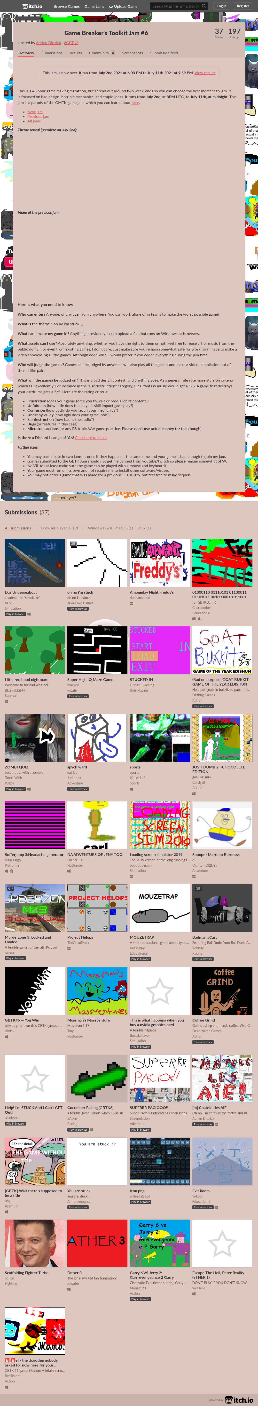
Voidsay (198, 948)
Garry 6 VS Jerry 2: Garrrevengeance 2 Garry (152, 1274)
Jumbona (74, 778)
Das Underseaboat (21, 592)
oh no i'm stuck (80, 592)
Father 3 (74, 1272)
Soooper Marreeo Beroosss (216, 854)
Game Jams (96, 6)
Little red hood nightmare (26, 679)
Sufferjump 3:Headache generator (34, 854)
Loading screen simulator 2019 (156, 854)
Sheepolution (140, 1118)
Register (243, 6)
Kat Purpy (137, 948)
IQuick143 (137, 778)
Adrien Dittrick (48, 42)
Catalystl (198, 782)
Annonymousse (78, 1201)
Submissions (52, 52)
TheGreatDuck (78, 943)
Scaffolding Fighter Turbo (26, 1272)
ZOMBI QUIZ (17, 767)
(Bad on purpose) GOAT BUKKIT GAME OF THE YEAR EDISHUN (220, 681)
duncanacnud (140, 598)
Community (99, 52)
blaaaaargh (13, 860)
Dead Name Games (206, 1031)
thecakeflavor (140, 1035)
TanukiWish (13, 778)
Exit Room (201, 1190)
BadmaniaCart (204, 937)
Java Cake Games (80, 603)
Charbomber (201, 608)
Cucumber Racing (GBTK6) (90, 1107)
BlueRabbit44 (15, 690)
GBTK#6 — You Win (22, 1020)
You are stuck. (79, 1190)
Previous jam (38, 116)
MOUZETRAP (142, 937)
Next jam (35, 111)
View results (205, 72)
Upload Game (125, 6)
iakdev (9, 1031)
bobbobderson (141, 865)
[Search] (203, 6)
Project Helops (80, 937)
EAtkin (72, 1118)
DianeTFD (74, 860)
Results (76, 52)
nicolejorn (12, 1118)
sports (135, 767)
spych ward (77, 767)
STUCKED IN (141, 679)
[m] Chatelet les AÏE (209, 1107)
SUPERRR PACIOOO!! (149, 1107)
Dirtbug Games (203, 695)
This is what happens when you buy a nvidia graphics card (157, 1022)
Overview (26, 52)
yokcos (197, 1196)
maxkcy (73, 685)
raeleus (10, 953)
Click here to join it (91, 437)
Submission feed (164, 52)
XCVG (9, 603)
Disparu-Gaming (142, 685)
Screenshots (132, 52)
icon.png (137, 1190)
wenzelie (198, 1288)
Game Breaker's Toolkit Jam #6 (107, 32)
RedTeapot (13, 1376)
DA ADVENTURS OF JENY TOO (95, 854)
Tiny (70, 1031)
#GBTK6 (71, 42)
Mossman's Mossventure (88, 1020)
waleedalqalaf (140, 1196)
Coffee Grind (203, 1020)
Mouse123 (138, 1288)
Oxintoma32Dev (204, 865)
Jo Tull (9, 1278)
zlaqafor (73, 1283)
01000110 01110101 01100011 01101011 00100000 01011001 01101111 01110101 (219, 597)
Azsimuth (12, 1206)
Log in (221, 6)
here (135, 102)
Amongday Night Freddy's (152, 592)
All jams (34, 121)
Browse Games (68, 6)
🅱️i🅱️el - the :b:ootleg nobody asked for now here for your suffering (31, 1365)
